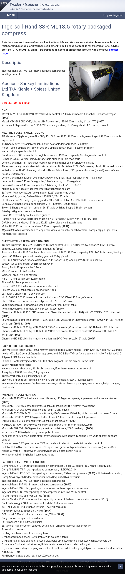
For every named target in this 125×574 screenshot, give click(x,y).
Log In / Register (113, 15)
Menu (11, 15)
